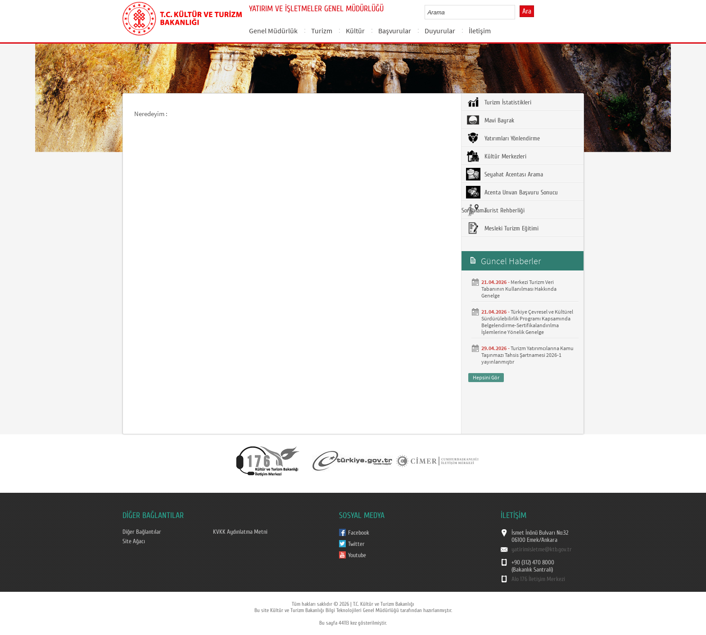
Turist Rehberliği (495, 210)
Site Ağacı (133, 541)
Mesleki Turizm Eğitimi (502, 228)
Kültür (355, 30)
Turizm (321, 30)
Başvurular (394, 30)
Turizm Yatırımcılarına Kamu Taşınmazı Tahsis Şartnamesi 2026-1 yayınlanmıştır (527, 355)
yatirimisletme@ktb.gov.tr (541, 549)
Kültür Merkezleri (496, 156)
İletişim (480, 30)
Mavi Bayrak (490, 120)
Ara (526, 11)
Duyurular (440, 30)
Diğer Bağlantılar (141, 532)
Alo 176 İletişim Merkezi (538, 579)
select (517, 12)
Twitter (356, 544)
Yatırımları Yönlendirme (503, 138)
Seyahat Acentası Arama (504, 174)
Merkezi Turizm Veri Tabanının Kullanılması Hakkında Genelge (519, 289)
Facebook (358, 532)
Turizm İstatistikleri (498, 102)
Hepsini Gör (486, 377)
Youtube (357, 555)
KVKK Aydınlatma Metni (240, 532)
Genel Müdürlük (273, 30)
